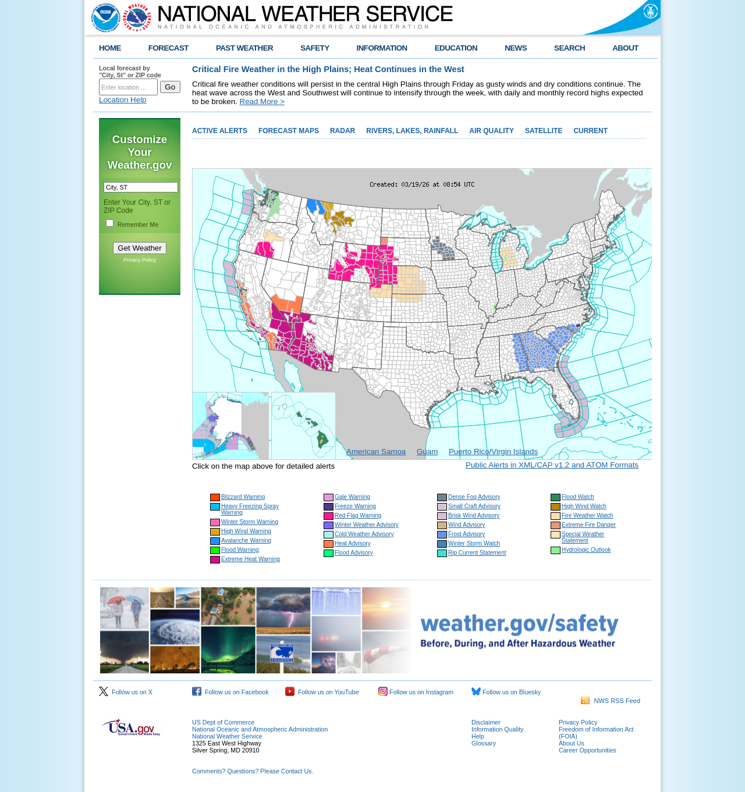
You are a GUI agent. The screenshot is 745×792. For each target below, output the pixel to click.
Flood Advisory (354, 553)
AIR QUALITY (491, 131)
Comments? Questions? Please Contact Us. (252, 771)
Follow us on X (125, 691)
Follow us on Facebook (230, 691)
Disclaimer (486, 722)
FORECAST (168, 48)
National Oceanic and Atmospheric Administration (260, 729)
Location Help (123, 99)
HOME (110, 48)
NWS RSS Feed (610, 700)
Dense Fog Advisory (474, 497)
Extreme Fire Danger (589, 525)
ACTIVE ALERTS (219, 131)
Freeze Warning (355, 506)
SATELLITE (543, 131)
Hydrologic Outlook (586, 550)
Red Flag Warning (358, 515)
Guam (427, 451)
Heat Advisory (353, 543)
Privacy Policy (139, 260)
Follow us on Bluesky (506, 691)
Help (477, 736)
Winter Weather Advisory (367, 525)
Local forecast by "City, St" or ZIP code (130, 72)
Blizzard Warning (243, 497)
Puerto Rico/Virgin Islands (493, 451)
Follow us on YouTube (322, 691)
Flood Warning (240, 550)
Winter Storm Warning (249, 522)
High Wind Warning (246, 531)
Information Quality (497, 729)
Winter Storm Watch (474, 543)
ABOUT (625, 48)
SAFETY (314, 48)
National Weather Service (227, 736)
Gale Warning (352, 497)
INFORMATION (382, 48)
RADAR (342, 131)
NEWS (516, 48)
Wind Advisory (466, 525)
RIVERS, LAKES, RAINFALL (412, 131)
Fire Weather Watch (587, 515)
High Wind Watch (584, 506)
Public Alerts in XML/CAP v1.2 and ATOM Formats (552, 465)
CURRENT (590, 131)
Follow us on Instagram (415, 691)
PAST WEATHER (244, 48)
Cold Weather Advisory (364, 534)
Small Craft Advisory (474, 506)
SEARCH (569, 48)
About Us (571, 743)
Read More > (262, 101)
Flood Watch (578, 497)
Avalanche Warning (246, 540)
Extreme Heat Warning (250, 559)
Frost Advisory (466, 534)
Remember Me (138, 224)
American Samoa (376, 451)
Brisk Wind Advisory (473, 515)
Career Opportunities (587, 750)
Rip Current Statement (477, 553)
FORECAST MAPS (288, 131)
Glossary (483, 743)
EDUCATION (456, 48)
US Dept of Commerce (223, 722)
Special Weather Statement (583, 537)
